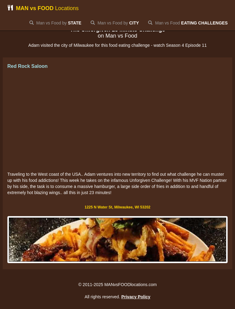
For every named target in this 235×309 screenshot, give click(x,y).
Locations (43, 8)
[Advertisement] (117, 121)
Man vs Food (188, 22)
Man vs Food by (55, 22)
